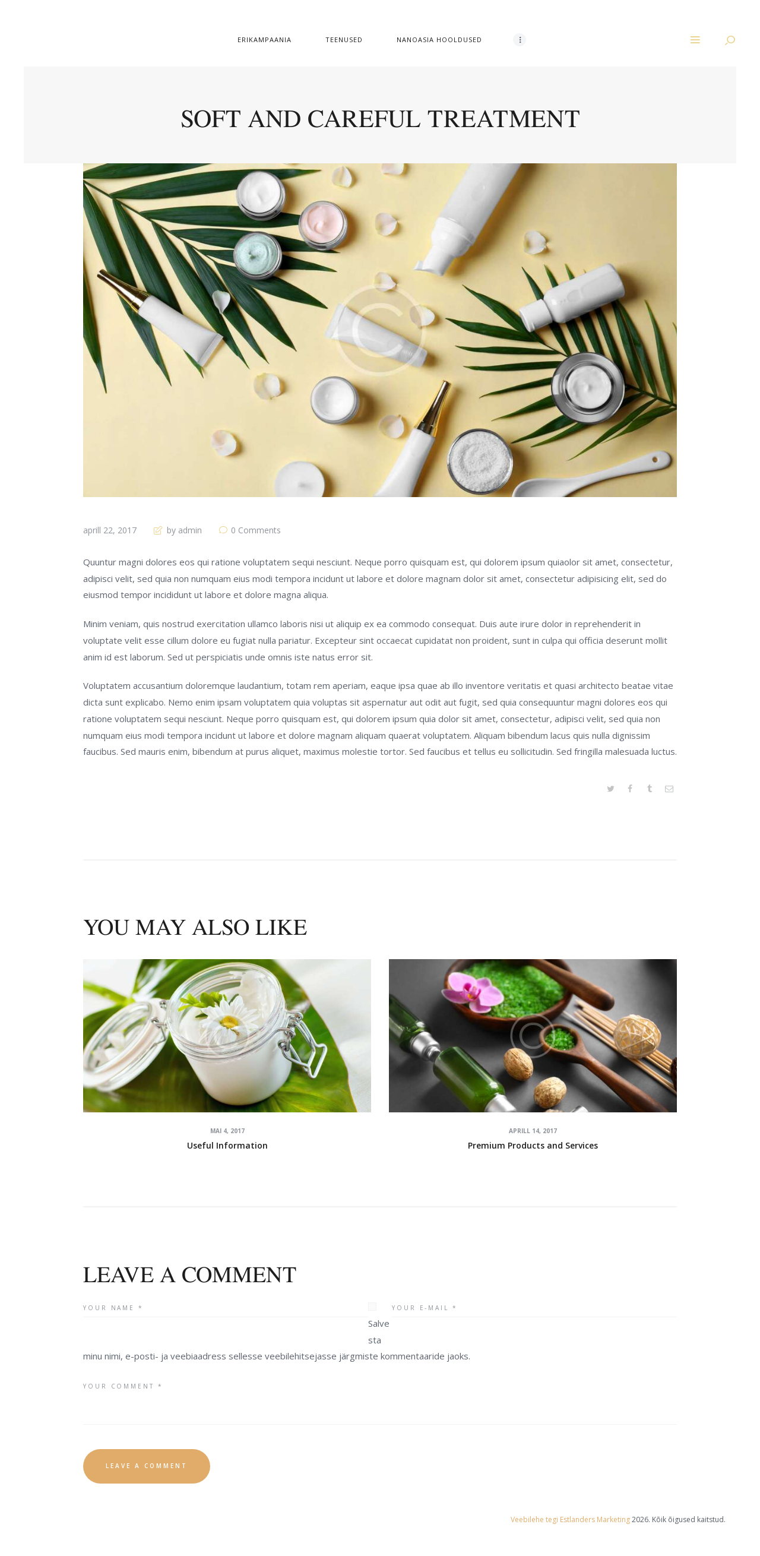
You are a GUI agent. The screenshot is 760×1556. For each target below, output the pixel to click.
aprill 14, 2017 (533, 1131)
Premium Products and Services (533, 1145)
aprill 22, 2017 (110, 530)
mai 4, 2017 (227, 1131)
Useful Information (227, 1145)
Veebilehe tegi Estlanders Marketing (570, 1519)
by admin (184, 530)
